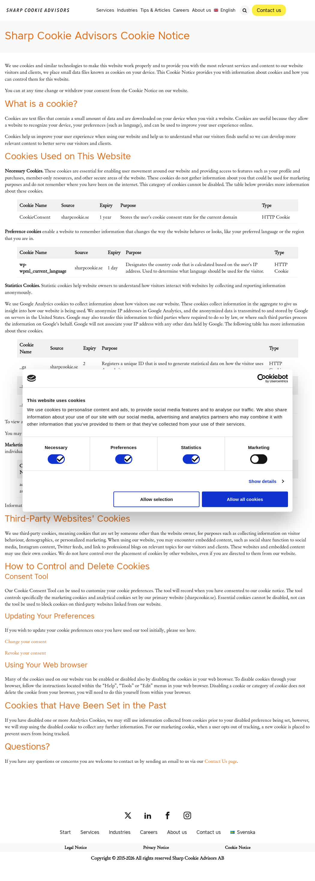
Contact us (208, 832)
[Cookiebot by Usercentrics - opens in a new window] (262, 378)
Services (105, 10)
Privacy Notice (156, 847)
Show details (263, 481)
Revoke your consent (25, 653)
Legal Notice (75, 847)
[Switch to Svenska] (243, 832)
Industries (127, 10)
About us (201, 10)
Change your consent (25, 642)
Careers (181, 10)
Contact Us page (221, 761)
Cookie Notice (237, 847)
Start (65, 832)
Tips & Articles (155, 10)
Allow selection (156, 499)
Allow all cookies (245, 499)
